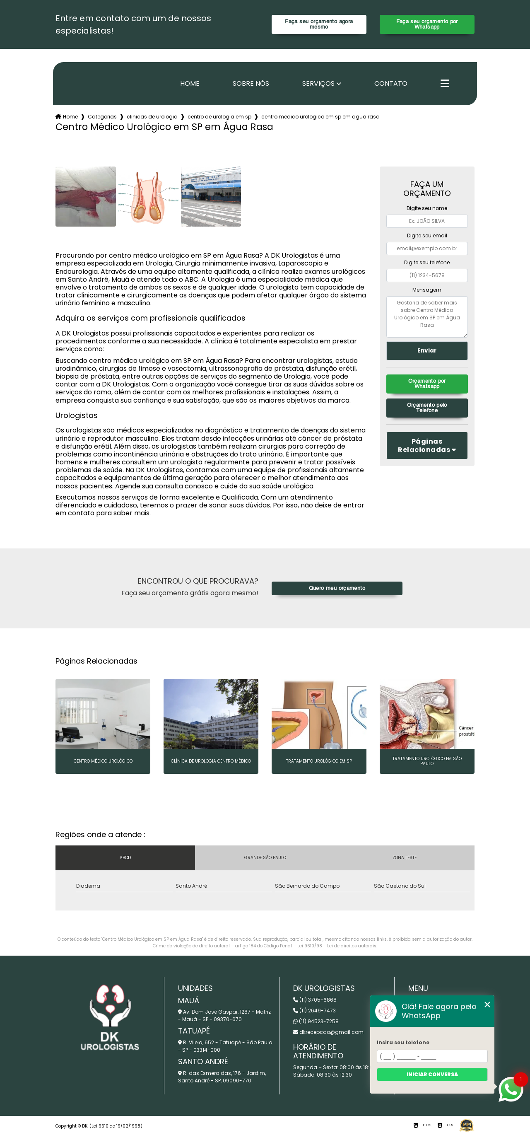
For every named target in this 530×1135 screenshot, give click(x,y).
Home (190, 83)
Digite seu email (427, 235)
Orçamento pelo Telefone (427, 408)
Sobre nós (251, 83)
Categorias (102, 116)
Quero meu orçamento (337, 588)
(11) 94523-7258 (316, 1021)
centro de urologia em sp (219, 116)
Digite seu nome (427, 208)
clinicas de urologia (152, 116)
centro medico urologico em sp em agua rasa (320, 116)
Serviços (318, 83)
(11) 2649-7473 (314, 1010)
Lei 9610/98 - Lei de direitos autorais (336, 946)
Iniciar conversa (432, 1074)
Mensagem (426, 289)
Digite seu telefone (427, 262)
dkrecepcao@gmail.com (328, 1032)
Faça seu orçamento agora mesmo (319, 24)
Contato (390, 83)
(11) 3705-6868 (315, 999)
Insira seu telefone (403, 1042)
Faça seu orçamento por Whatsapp (427, 24)
